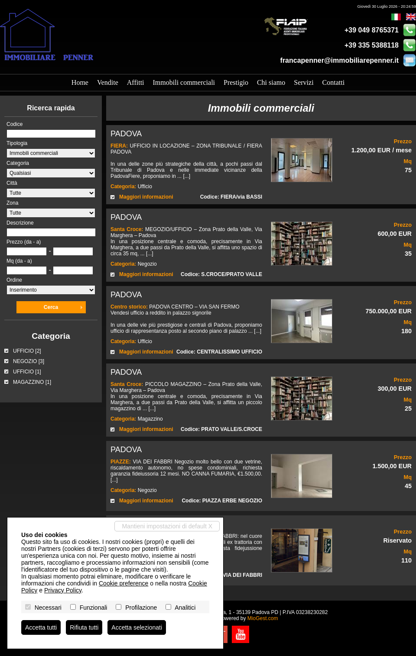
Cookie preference (123, 583)
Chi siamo (271, 82)
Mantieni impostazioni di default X (167, 526)
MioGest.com (262, 618)
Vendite (107, 82)
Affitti (135, 82)
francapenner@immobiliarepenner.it (339, 60)
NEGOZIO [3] (28, 361)
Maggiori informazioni (146, 197)
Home (80, 82)
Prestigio (236, 82)
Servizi (303, 82)
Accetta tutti (41, 627)
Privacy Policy (62, 590)
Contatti (333, 82)
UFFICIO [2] (27, 351)
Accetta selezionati (136, 627)
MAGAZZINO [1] (32, 382)
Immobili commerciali (184, 82)
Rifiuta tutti (84, 627)
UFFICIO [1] (27, 372)
